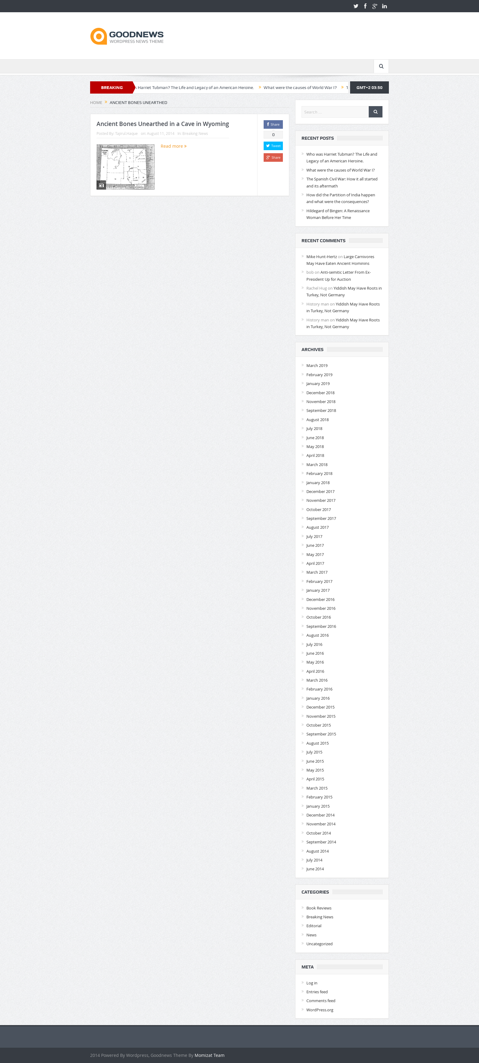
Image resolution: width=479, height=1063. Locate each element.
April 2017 (315, 563)
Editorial (313, 925)
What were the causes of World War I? (305, 87)
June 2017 (315, 545)
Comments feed (320, 1000)
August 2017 (317, 527)
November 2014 (320, 824)
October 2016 (318, 617)
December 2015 (320, 707)
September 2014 (321, 842)
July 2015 (314, 752)
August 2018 (317, 419)
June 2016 (315, 653)
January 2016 (318, 698)
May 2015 (315, 770)
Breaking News (195, 133)
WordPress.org (319, 1010)
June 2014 (315, 869)
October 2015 (318, 725)
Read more (174, 146)
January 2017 (318, 590)
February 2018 (319, 473)
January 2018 (318, 482)
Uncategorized (319, 943)
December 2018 (320, 392)
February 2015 (319, 797)
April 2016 (315, 671)
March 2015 (316, 788)
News (311, 935)
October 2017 (318, 509)
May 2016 (315, 662)
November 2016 (320, 608)
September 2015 (321, 734)
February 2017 (319, 581)
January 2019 (318, 383)
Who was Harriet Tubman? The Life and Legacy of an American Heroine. (191, 87)
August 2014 (317, 851)
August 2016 (317, 635)
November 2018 (320, 401)
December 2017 (320, 491)
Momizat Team (210, 1055)
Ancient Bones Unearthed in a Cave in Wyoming (163, 124)
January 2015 (318, 806)
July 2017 (314, 536)
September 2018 (321, 410)
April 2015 (315, 779)
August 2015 (317, 743)
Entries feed (317, 991)
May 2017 (315, 554)
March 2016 (316, 680)
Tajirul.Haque (126, 133)
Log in (311, 983)
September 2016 (321, 626)
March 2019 (316, 365)
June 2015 (315, 761)
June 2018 (315, 437)
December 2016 (320, 599)
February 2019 (319, 374)
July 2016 (314, 644)
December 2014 (320, 815)
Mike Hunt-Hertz (321, 256)
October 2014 (318, 833)
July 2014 (314, 860)
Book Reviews (318, 908)
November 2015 (320, 716)
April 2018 (315, 455)
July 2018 (314, 428)
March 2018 (316, 464)
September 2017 (321, 518)
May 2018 (315, 446)
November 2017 (320, 500)
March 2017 (316, 572)
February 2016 (319, 689)
